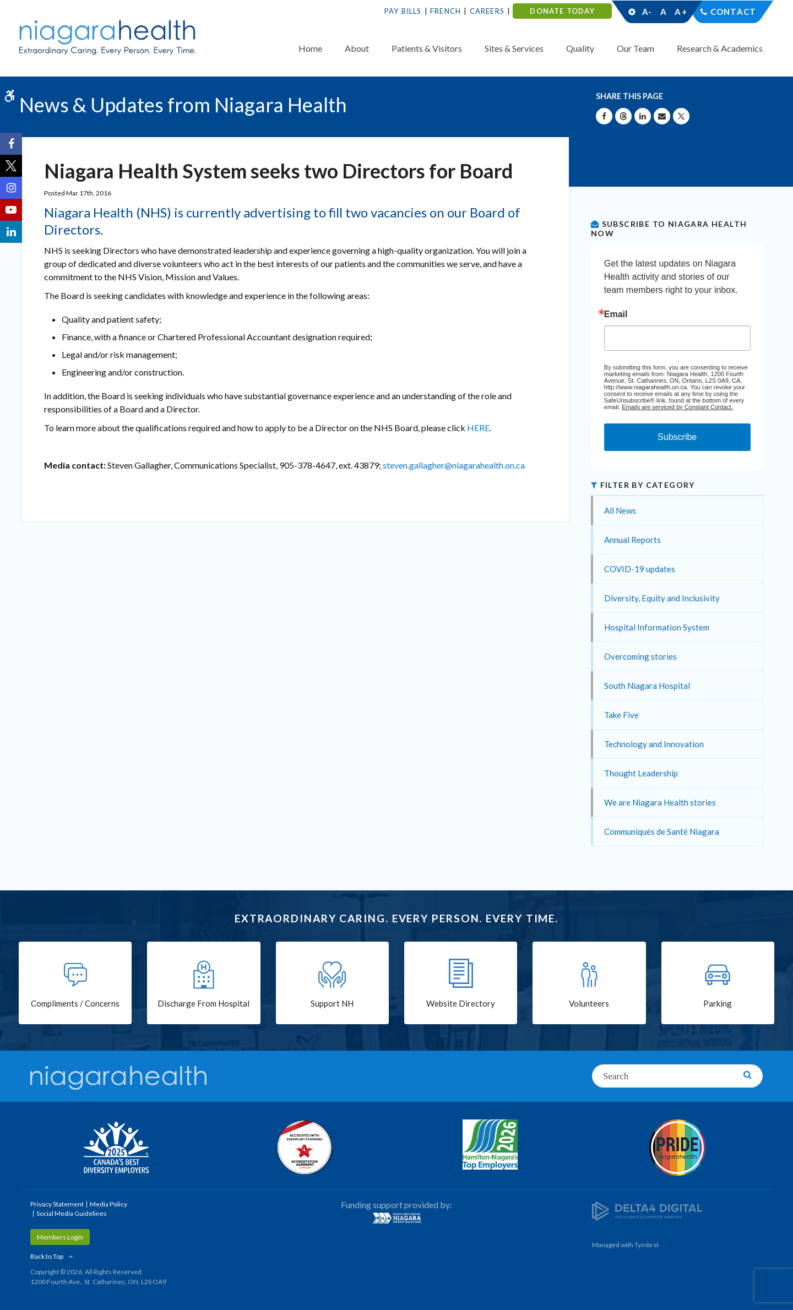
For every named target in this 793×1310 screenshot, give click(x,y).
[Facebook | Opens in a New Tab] (11, 144)
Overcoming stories (640, 656)
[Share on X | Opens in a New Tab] (681, 116)
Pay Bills (403, 11)
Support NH (332, 1003)
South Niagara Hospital (647, 686)
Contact (733, 12)
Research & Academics (720, 48)
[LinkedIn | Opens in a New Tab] (11, 232)
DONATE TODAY (562, 11)
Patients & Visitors (427, 48)
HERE (478, 427)
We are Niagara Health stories (660, 802)
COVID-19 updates (639, 569)
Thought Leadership (641, 773)
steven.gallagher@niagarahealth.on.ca (454, 465)
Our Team (635, 48)
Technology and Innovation (654, 744)
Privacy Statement (57, 1204)
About (357, 48)
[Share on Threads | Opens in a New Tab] (623, 116)
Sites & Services (514, 48)
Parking (717, 1003)
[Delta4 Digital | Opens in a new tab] (647, 1210)
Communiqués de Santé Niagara (661, 831)
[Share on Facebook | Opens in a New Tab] (604, 116)
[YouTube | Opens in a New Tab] (11, 210)
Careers (487, 11)
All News (620, 510)
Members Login (60, 1237)
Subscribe (677, 437)
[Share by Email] (662, 116)
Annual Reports (632, 540)
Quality (580, 48)
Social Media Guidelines (71, 1213)
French (445, 11)
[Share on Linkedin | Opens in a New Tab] (642, 116)
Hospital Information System (656, 627)
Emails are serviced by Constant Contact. (677, 407)
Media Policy (108, 1204)
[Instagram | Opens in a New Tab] (11, 188)
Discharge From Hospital (203, 1003)
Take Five (621, 715)
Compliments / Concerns (75, 1003)
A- (647, 12)
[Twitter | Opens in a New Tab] (11, 166)
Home (310, 48)
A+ (680, 12)
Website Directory (460, 1003)
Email (616, 314)
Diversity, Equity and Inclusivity (662, 598)
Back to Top (46, 1256)
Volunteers (589, 1003)
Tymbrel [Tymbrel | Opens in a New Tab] (646, 1245)
